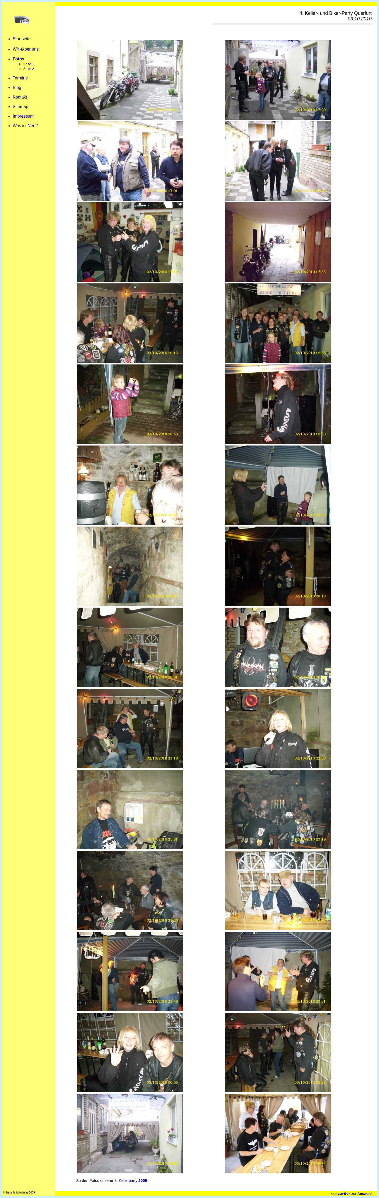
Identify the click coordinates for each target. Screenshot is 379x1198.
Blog (17, 87)
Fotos (18, 59)
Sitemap (20, 106)
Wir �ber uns (26, 49)
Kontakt (20, 97)
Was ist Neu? (25, 125)
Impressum (23, 116)
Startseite (22, 39)
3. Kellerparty (130, 1180)
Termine (20, 78)
